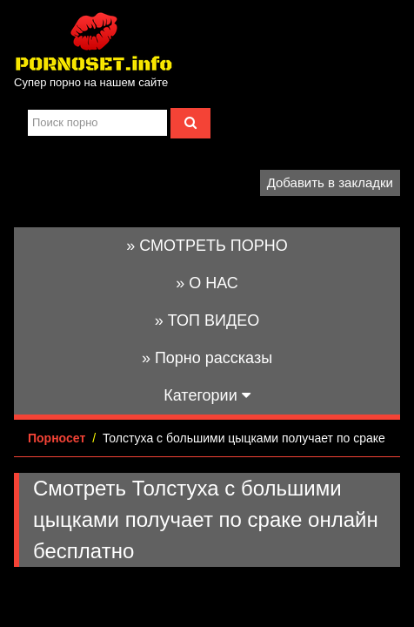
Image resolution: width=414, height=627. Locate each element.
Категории (207, 395)
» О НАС (207, 283)
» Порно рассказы (207, 358)
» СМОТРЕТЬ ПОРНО (207, 245)
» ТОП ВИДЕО (207, 320)
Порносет (56, 438)
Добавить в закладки (330, 182)
